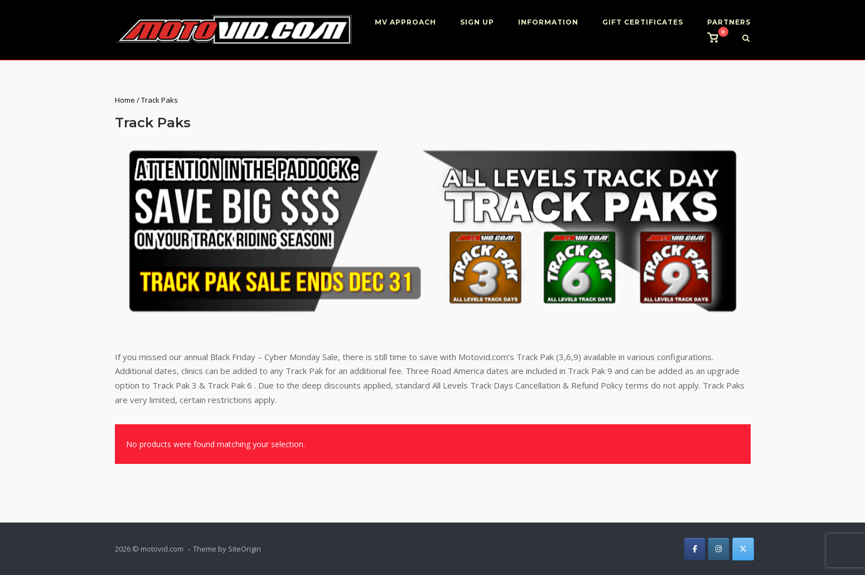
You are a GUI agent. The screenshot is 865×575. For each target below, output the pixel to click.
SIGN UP (477, 22)
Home (125, 100)
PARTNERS (729, 22)
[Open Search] (746, 39)
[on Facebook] (694, 549)
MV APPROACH (405, 22)
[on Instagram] (718, 549)
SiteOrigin (244, 549)
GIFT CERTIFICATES (642, 22)
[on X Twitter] (743, 549)
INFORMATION (548, 22)
